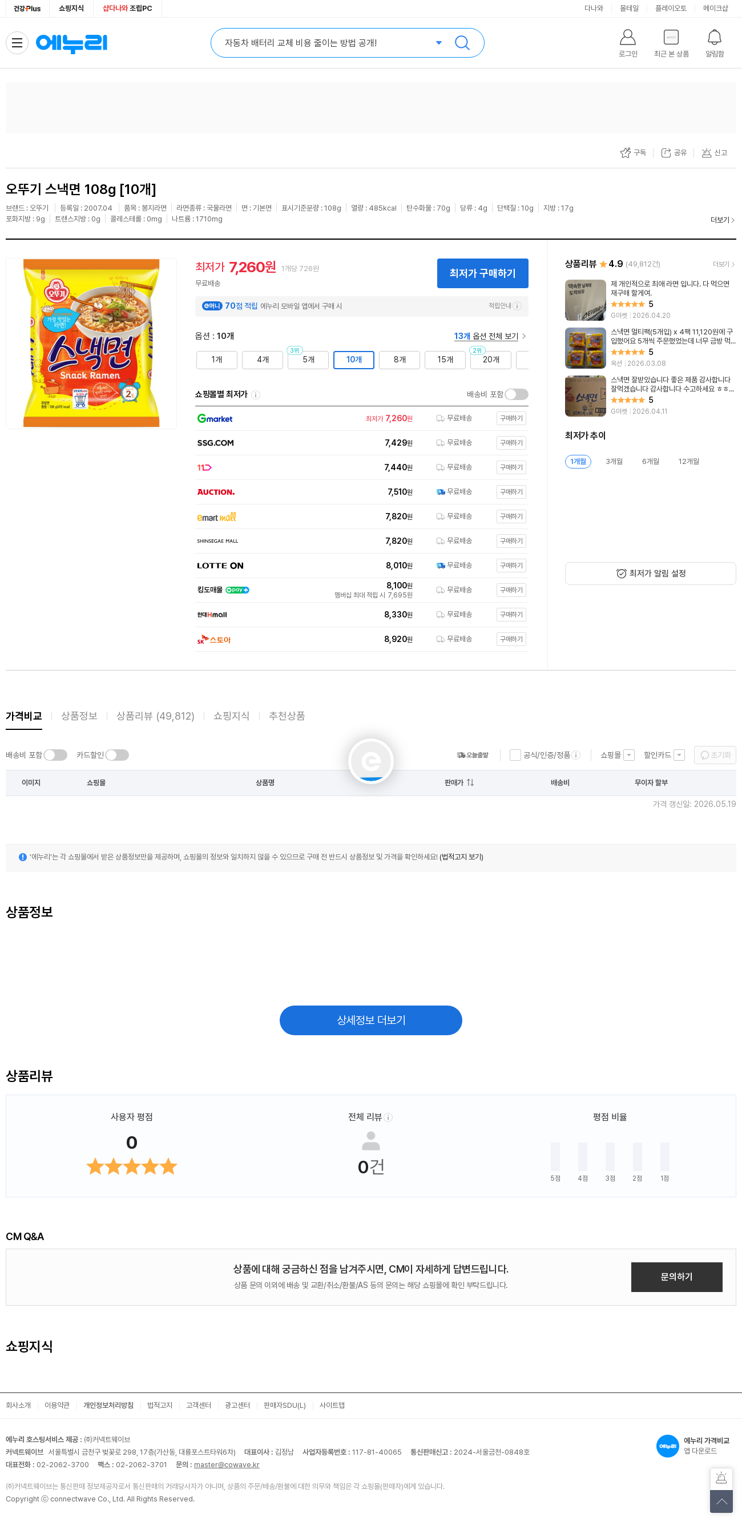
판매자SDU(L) (285, 1405)
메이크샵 (715, 8)
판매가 (454, 782)
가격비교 (24, 716)
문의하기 (677, 1276)
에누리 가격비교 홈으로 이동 (71, 42)
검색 (462, 43)
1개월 (578, 461)
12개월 (689, 461)
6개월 (650, 461)
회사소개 (18, 1405)
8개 (400, 359)
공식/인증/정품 (546, 755)
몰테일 (629, 8)
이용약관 (57, 1405)
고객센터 (198, 1405)
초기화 (721, 755)
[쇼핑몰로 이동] (359, 418)
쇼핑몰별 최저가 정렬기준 (255, 395)
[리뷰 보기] (650, 300)
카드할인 (90, 755)
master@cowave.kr (227, 1464)
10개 (354, 359)
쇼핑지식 (71, 8)
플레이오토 (671, 8)
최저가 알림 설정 (658, 573)
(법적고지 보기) (461, 857)
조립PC (127, 8)
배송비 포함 (485, 394)
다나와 (593, 8)
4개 (263, 359)
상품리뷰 (155, 716)
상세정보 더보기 (371, 1020)
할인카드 (657, 755)
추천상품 (287, 716)
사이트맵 (332, 1405)
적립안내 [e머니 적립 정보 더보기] (505, 305)
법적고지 (159, 1405)
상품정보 (79, 716)
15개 (445, 359)
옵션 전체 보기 (486, 336)
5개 (308, 359)
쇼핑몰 (610, 755)
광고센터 (237, 1405)
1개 (217, 359)
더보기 (720, 220)
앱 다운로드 (696, 1446)
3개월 (614, 461)
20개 (491, 359)
